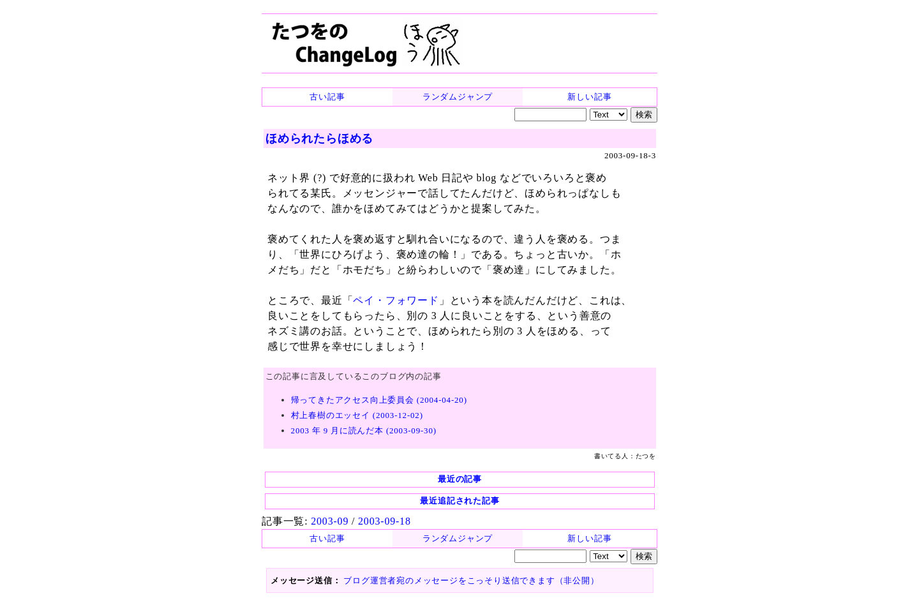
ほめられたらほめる (319, 138)
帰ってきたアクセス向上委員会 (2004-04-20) (379, 400)
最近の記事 (460, 479)
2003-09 (329, 521)
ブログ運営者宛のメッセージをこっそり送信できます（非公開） (471, 580)
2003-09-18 (384, 521)
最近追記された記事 (459, 500)
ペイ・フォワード (395, 300)
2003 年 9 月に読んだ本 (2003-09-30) (364, 430)
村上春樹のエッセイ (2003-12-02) (357, 415)
